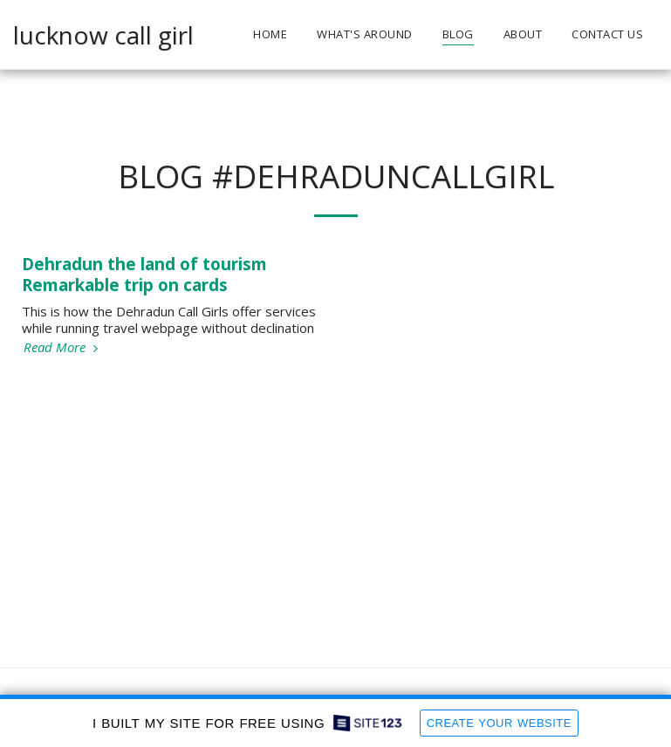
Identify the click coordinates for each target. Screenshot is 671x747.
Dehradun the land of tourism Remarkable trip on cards (144, 274)
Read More (63, 347)
